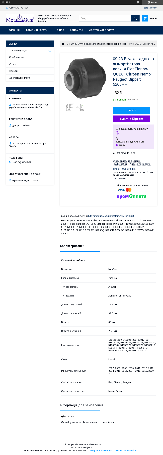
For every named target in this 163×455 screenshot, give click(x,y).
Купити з (131, 119)
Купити (131, 110)
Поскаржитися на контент (100, 450)
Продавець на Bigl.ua (81, 447)
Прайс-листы (16, 57)
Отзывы (13, 71)
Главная (14, 30)
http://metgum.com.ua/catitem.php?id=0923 (111, 216)
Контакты (76, 30)
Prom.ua (97, 444)
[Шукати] (135, 18)
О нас (60, 30)
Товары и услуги (36, 30)
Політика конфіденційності (126, 450)
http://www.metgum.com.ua (25, 180)
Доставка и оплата (101, 30)
